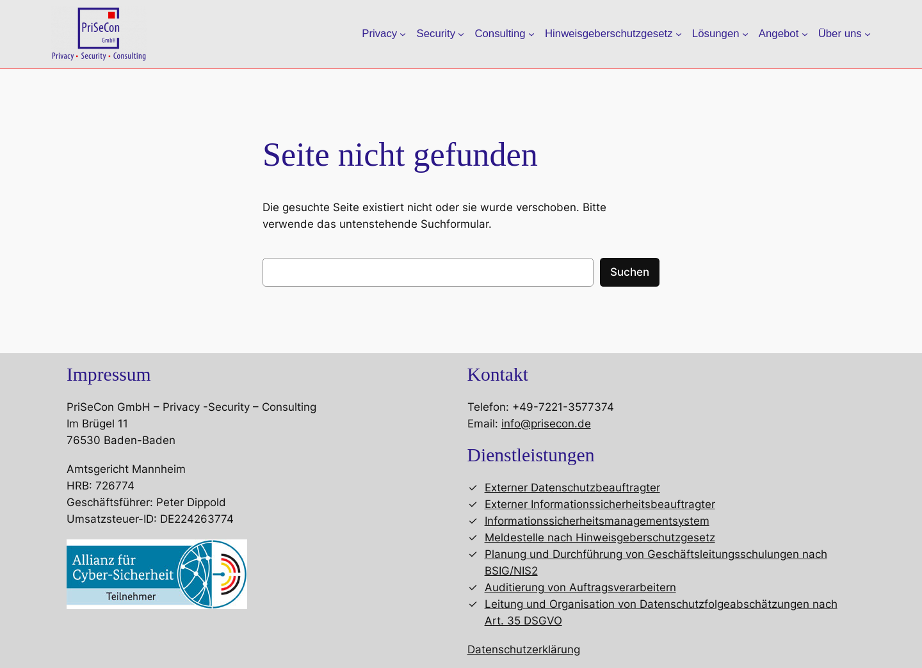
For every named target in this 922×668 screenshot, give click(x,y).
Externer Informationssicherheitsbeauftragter (600, 504)
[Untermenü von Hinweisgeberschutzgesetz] (678, 34)
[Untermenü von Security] (461, 34)
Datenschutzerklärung (523, 649)
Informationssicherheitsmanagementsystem (597, 520)
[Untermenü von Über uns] (867, 34)
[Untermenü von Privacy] (403, 34)
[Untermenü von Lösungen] (745, 34)
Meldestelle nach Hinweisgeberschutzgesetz (600, 537)
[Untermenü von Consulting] (531, 34)
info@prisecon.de (546, 423)
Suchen (629, 272)
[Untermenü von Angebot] (805, 34)
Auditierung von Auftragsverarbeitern (580, 587)
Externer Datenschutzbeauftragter (572, 487)
